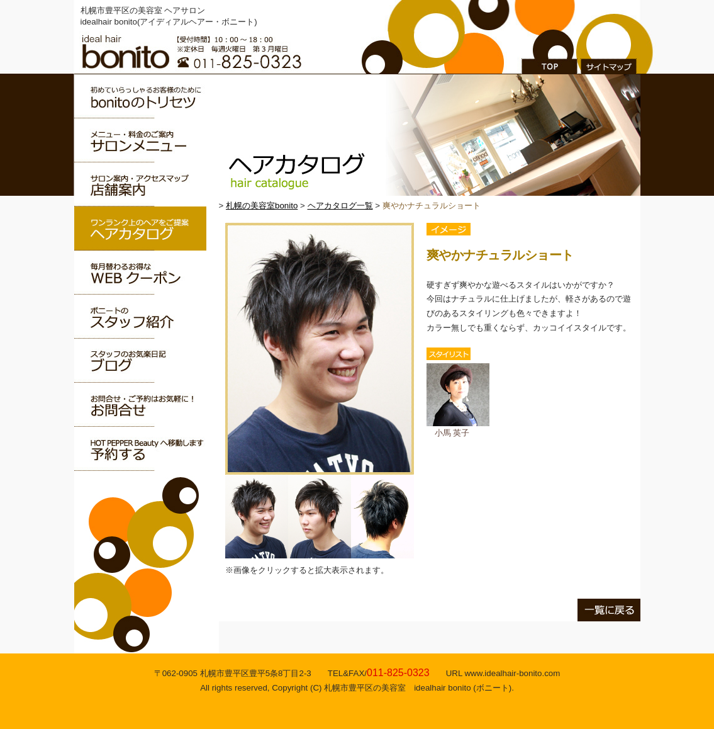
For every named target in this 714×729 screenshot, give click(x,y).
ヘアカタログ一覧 (340, 205)
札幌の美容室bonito (262, 205)
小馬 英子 (458, 428)
